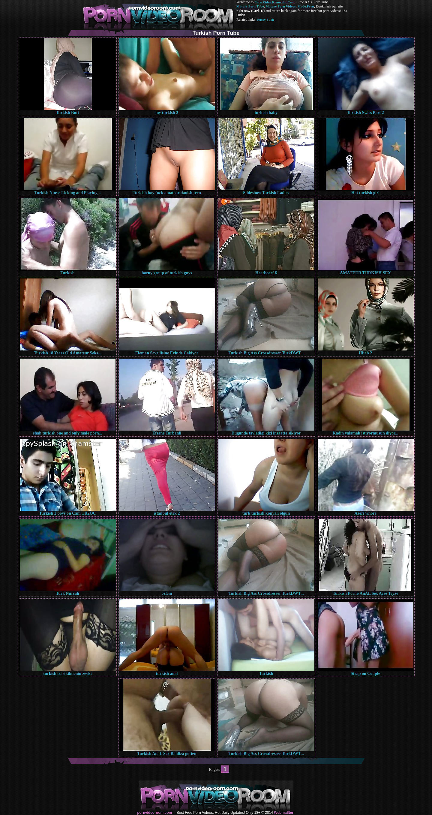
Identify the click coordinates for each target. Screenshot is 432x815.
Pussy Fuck (265, 19)
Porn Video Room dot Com (274, 2)
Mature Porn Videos (281, 6)
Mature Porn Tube (250, 6)
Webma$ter (283, 812)
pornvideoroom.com (154, 812)
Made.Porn (306, 6)
